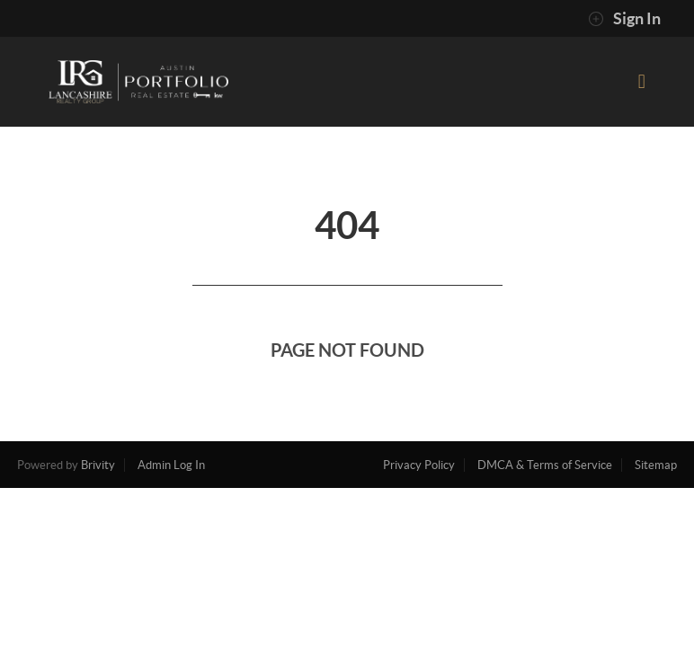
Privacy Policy (419, 465)
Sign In (624, 19)
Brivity (98, 465)
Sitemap (656, 465)
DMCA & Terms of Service (544, 465)
